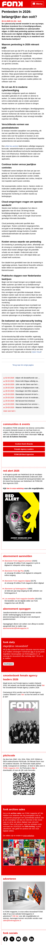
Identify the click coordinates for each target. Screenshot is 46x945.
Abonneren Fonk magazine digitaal (17, 581)
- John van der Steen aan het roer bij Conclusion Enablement (22, 384)
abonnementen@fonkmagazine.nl (15, 628)
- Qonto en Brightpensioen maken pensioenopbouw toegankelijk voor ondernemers (22, 388)
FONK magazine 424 (11, 768)
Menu (39, 3)
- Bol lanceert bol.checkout (20, 401)
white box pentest (11, 146)
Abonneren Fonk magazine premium (18, 561)
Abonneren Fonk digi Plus (14, 571)
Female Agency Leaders (24, 449)
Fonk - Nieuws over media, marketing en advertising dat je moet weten (13, 3)
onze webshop (28, 836)
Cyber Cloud (36, 352)
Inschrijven (8, 664)
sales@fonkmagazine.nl (12, 920)
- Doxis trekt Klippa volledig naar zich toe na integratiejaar (22, 381)
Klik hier (16, 916)
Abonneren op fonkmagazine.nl (16, 589)
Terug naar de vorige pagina (22, 365)
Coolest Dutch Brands (24, 444)
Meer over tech (9, 411)
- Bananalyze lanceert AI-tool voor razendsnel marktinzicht (22, 394)
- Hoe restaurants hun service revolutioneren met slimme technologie (22, 404)
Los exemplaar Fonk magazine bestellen (19, 599)
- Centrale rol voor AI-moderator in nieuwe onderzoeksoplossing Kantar (22, 398)
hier (32, 652)
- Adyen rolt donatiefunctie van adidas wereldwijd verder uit (22, 378)
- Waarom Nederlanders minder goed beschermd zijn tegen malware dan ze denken (22, 407)
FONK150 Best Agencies (24, 454)
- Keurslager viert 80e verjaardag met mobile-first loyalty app (22, 391)
